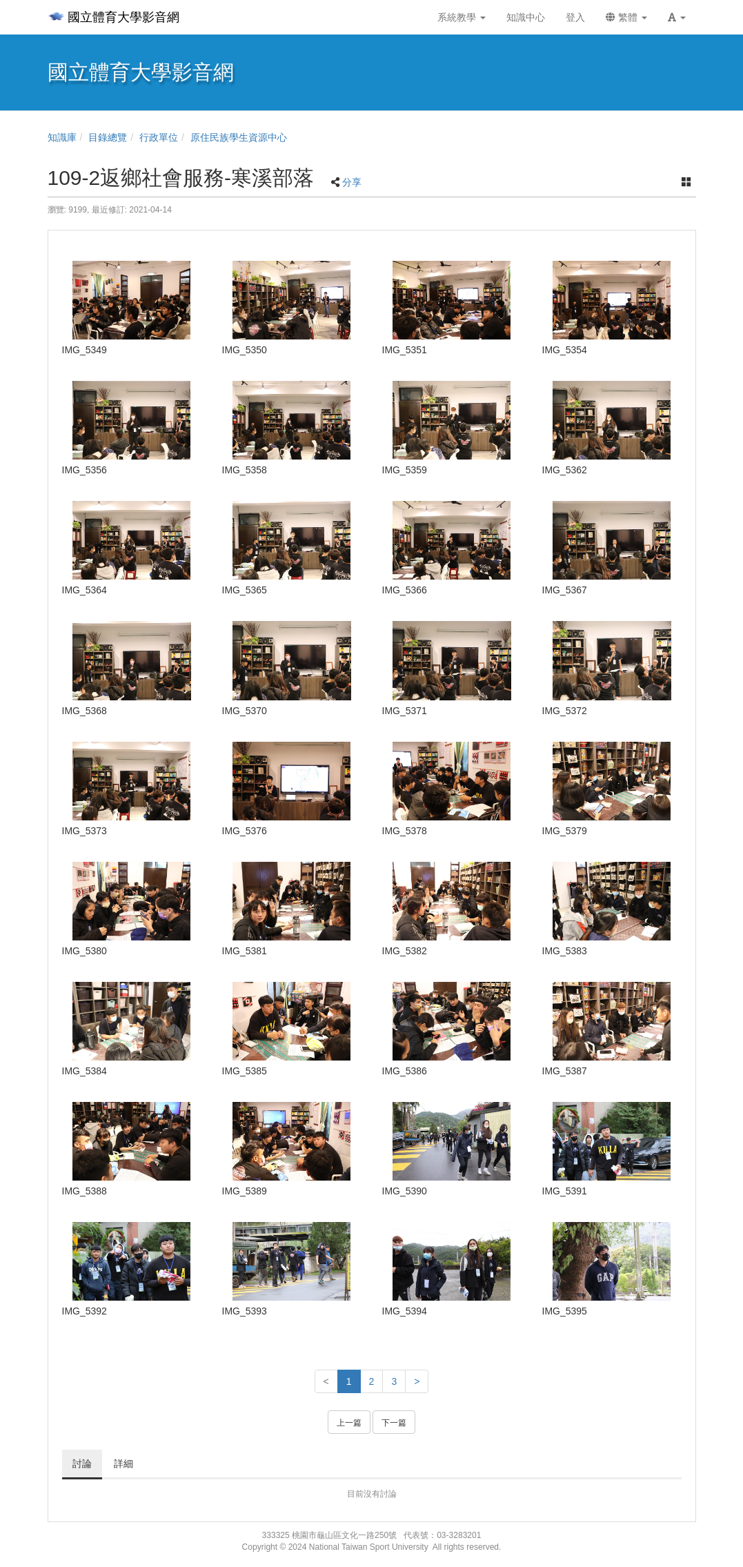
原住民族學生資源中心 (238, 137)
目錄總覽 (107, 137)
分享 (351, 182)
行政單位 (158, 137)
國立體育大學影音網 (113, 17)
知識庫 (62, 137)
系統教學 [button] (461, 17)
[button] (676, 17)
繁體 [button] (626, 17)
